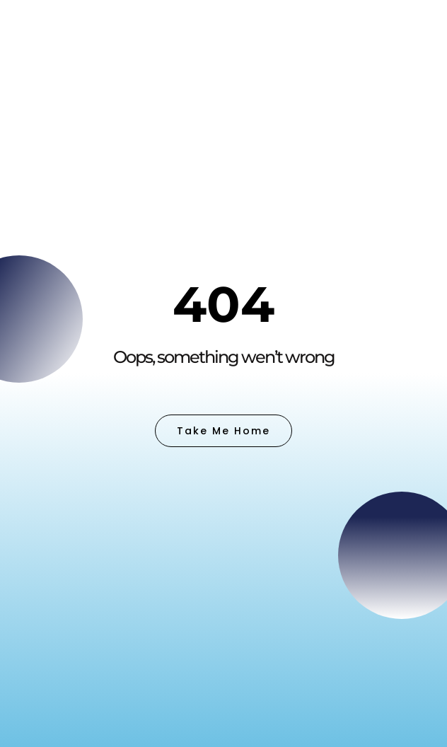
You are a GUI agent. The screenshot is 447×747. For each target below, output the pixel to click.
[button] (410, 51)
